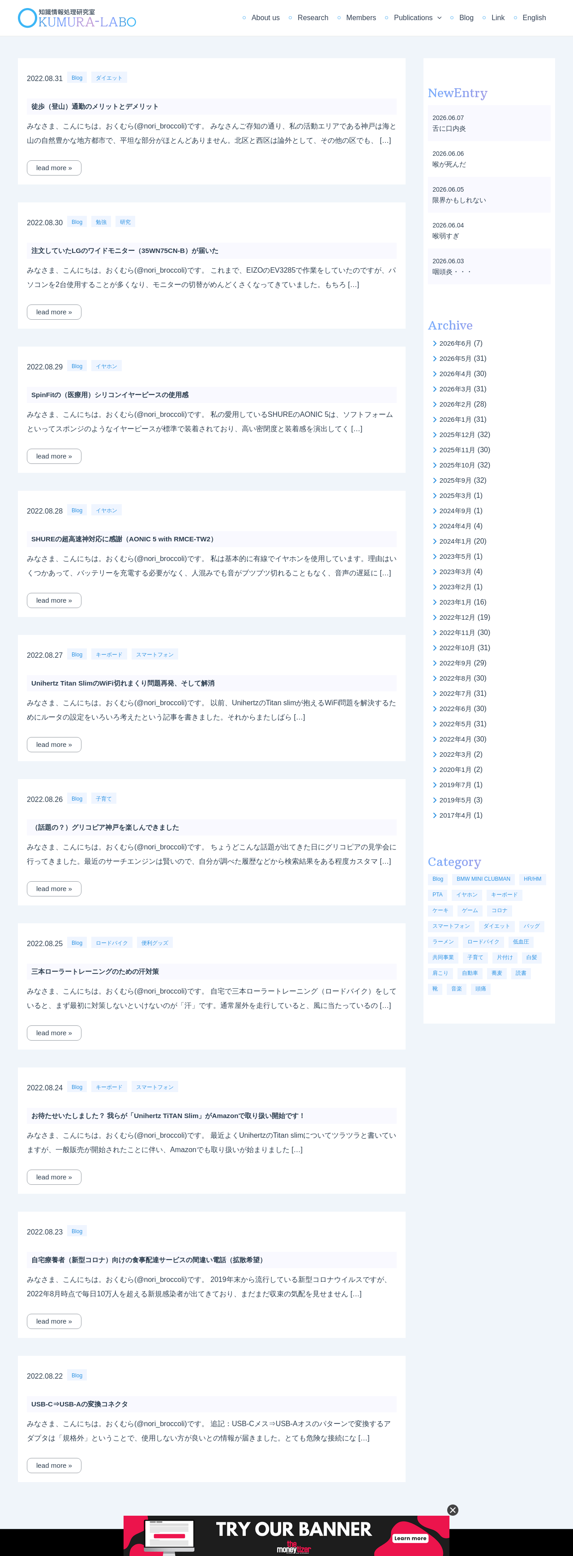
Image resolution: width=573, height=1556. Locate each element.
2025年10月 (459, 465)
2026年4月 (457, 373)
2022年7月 (457, 693)
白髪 (531, 957)
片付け (505, 957)
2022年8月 (457, 678)
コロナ (500, 910)
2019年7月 (457, 785)
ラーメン (443, 942)
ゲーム (470, 910)
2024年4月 (457, 526)
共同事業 (443, 957)
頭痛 (480, 989)
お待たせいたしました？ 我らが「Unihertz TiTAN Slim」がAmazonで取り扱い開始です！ (177, 1115)
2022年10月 (459, 648)
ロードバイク (112, 943)
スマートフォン (155, 655)
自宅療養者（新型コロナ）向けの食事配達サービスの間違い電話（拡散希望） (156, 1260)
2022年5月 (457, 724)
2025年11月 (459, 450)
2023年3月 (457, 571)
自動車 (470, 973)
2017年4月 (457, 815)
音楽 (456, 989)
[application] (449, 18)
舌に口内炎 (450, 128)
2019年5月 (457, 800)
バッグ (532, 926)
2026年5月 (457, 358)
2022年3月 (457, 754)
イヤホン (106, 366)
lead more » (55, 167)
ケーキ (440, 910)
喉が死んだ (450, 164)
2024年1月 (457, 541)
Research (332, 17)
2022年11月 (459, 632)
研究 (125, 222)
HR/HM (532, 879)
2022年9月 (457, 663)
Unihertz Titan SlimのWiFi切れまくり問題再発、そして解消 (128, 683)
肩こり (440, 973)
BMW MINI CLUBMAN (483, 879)
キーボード (109, 655)
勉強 (101, 222)
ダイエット (109, 78)
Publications (430, 18)
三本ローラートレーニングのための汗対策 (99, 971)
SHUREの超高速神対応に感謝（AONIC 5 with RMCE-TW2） (129, 539)
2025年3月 (457, 495)
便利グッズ (154, 943)
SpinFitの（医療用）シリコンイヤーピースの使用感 (115, 395)
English (536, 17)
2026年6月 (457, 343)
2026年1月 (457, 419)
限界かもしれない (461, 200)
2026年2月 (457, 404)
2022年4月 (457, 739)
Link (503, 17)
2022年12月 (459, 617)
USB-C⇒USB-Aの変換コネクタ (82, 1404)
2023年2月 (457, 587)
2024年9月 (457, 510)
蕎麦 (497, 973)
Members (378, 17)
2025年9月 (457, 480)
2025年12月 (459, 434)
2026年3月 (457, 389)
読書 (521, 973)
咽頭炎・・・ (453, 271)
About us (289, 17)
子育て (104, 799)
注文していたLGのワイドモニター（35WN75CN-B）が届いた (130, 250)
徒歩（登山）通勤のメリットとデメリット (99, 106)
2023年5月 (457, 556)
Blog (475, 17)
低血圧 (521, 942)
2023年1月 (457, 602)
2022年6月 (457, 708)
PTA (437, 895)
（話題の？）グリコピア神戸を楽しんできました (110, 827)
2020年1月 (457, 769)
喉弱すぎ (446, 236)
